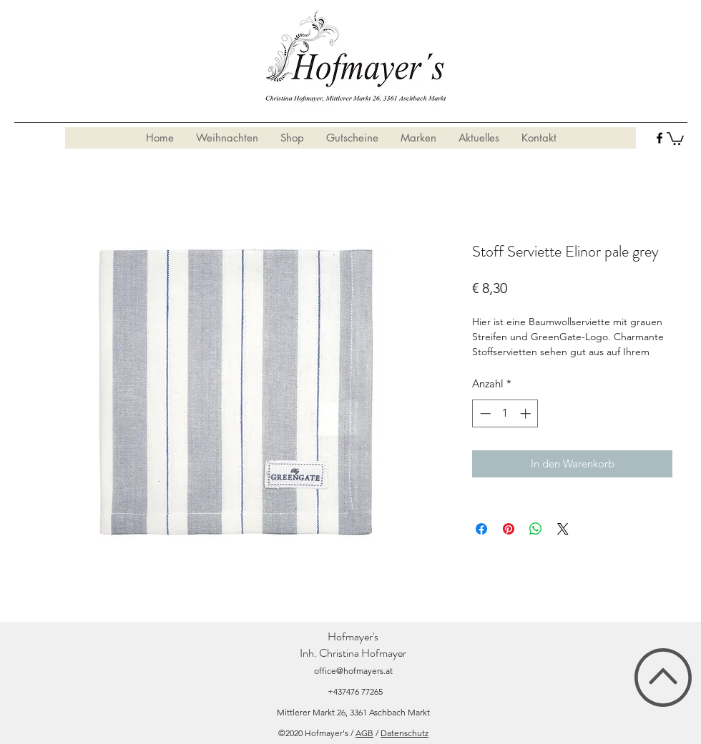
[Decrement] (484, 413)
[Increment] (526, 413)
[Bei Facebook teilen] (481, 528)
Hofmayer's (353, 636)
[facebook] (659, 138)
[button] (675, 138)
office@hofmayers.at (353, 670)
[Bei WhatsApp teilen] (535, 528)
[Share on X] (563, 528)
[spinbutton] (505, 413)
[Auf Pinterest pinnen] (508, 528)
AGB (364, 733)
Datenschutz (404, 733)
